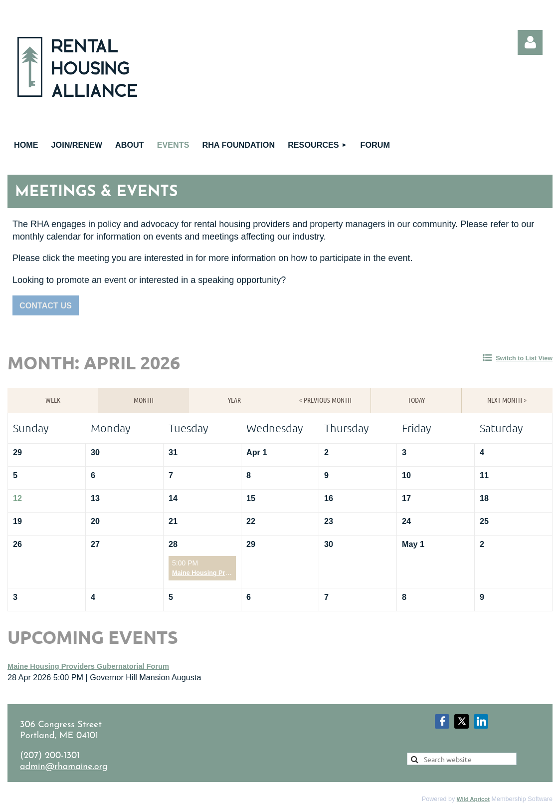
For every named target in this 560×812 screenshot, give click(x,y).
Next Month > (507, 399)
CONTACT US (45, 305)
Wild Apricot (473, 799)
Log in (530, 42)
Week (52, 399)
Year (234, 399)
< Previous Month (325, 399)
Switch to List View (524, 358)
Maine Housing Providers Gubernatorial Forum (88, 666)
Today (416, 399)
